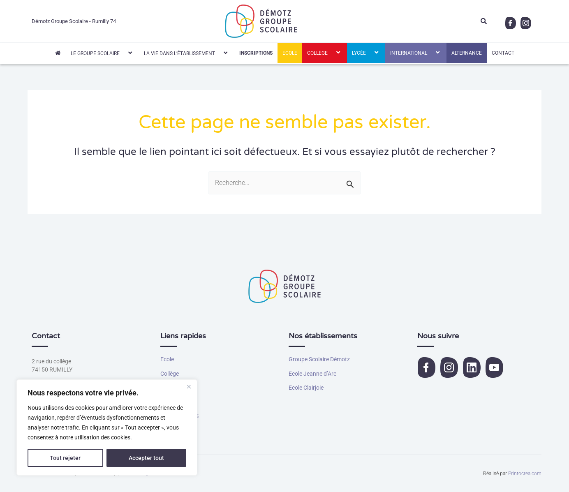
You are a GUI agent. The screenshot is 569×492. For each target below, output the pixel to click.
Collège (324, 53)
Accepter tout (146, 458)
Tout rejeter (65, 458)
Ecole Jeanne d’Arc (312, 373)
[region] (106, 427)
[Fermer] (189, 386)
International (416, 53)
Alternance (466, 53)
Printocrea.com (524, 473)
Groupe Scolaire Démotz (319, 359)
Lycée (366, 53)
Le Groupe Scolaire (102, 53)
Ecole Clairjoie (306, 387)
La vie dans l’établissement (186, 53)
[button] (123, 53)
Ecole (289, 53)
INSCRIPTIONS (256, 53)
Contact (503, 53)
